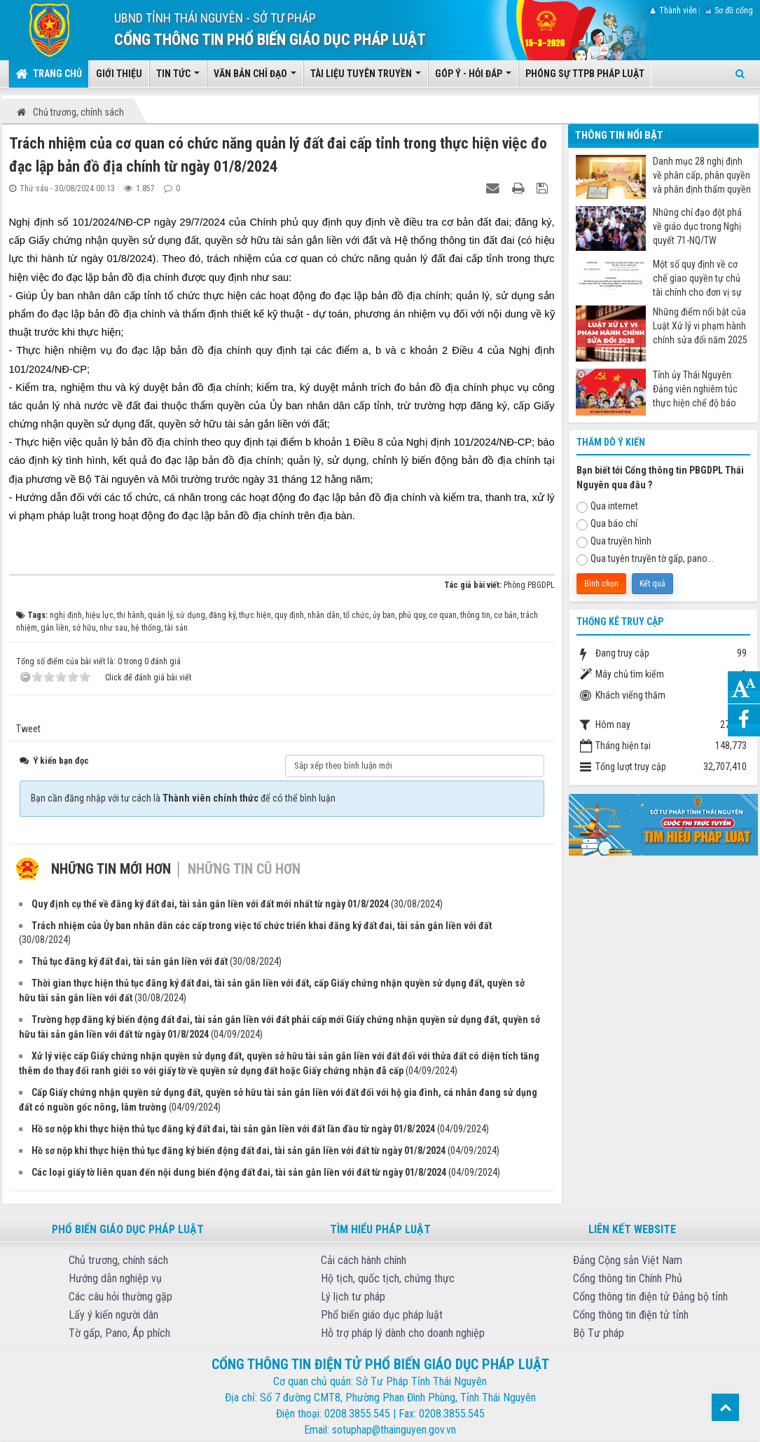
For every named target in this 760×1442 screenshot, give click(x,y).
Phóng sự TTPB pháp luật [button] (584, 73)
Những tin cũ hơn (244, 868)
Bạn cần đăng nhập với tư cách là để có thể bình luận (183, 798)
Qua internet (607, 506)
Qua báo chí (606, 524)
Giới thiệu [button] (119, 73)
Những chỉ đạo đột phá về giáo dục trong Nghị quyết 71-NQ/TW (697, 226)
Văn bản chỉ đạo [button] (255, 78)
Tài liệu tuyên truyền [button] (365, 78)
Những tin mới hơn (111, 868)
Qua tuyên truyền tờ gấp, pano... (645, 559)
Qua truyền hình (613, 541)
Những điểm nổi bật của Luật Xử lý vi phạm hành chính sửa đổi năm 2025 (700, 325)
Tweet (28, 728)
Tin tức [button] (178, 78)
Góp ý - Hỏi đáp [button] (473, 78)
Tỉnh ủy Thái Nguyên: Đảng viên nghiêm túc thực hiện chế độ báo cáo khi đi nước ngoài (695, 389)
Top (725, 1407)
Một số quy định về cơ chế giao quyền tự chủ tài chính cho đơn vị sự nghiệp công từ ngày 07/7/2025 (697, 278)
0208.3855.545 (357, 1413)
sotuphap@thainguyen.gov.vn (394, 1429)
